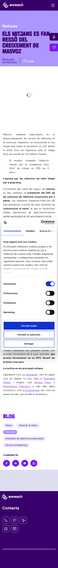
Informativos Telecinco (16, 386)
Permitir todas (29, 325)
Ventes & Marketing (16, 445)
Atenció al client (28, 425)
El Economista (31, 390)
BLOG (9, 416)
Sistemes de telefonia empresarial (24, 438)
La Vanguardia (29, 375)
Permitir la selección (29, 334)
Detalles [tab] (30, 230)
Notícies (10, 432)
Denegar (29, 343)
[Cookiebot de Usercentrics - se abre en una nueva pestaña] (41, 222)
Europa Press (42, 382)
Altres (8, 425)
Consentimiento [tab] (12, 230)
